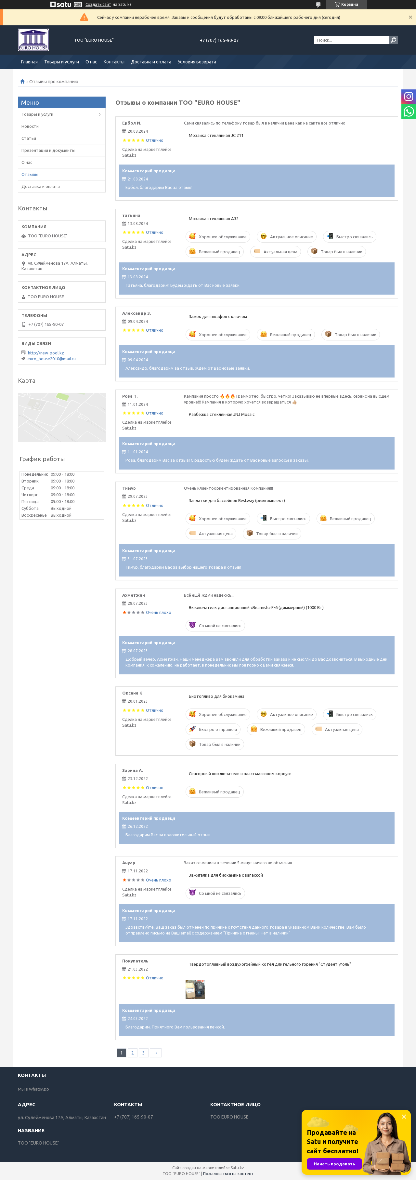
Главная (29, 61)
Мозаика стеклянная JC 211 (216, 135)
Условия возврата (197, 61)
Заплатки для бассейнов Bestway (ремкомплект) (237, 500)
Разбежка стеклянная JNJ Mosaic (221, 414)
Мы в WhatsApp (33, 1089)
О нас (91, 61)
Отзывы (29, 174)
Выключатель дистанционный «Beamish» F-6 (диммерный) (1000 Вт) (256, 607)
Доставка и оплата (151, 61)
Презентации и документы (48, 150)
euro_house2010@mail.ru (52, 358)
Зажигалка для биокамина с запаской (226, 875)
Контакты (114, 61)
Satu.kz (237, 1168)
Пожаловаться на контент (228, 1174)
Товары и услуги (61, 61)
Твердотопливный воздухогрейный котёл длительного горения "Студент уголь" (270, 964)
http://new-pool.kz (46, 353)
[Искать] (393, 40)
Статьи (28, 138)
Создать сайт (98, 4)
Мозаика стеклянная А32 (214, 218)
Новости (30, 126)
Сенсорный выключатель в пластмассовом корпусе (240, 773)
